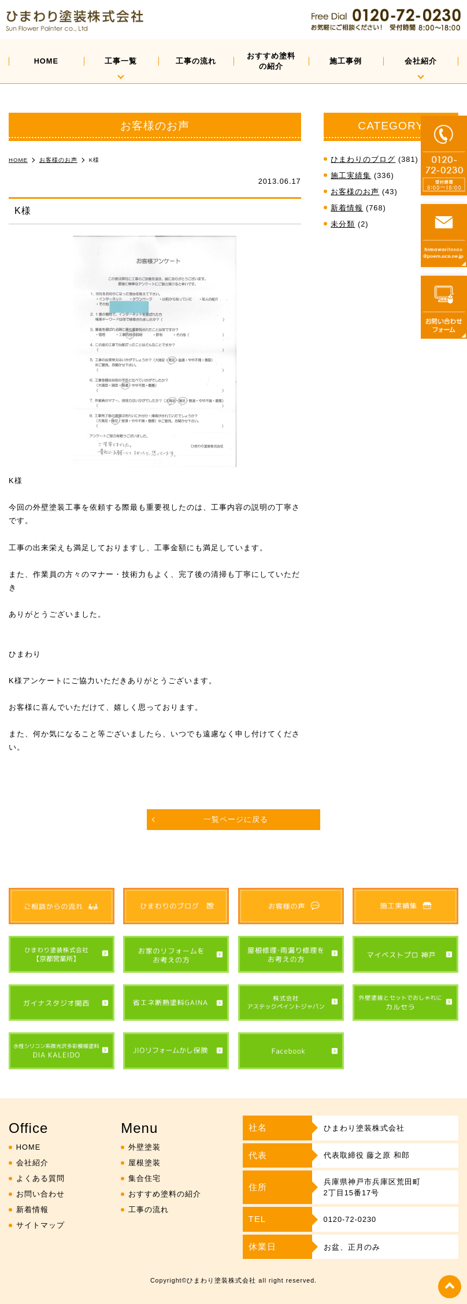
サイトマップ (40, 1225)
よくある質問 (40, 1178)
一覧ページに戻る (235, 819)
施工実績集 (351, 175)
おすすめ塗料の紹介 (271, 61)
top (449, 1286)
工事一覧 (121, 61)
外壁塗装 (144, 1147)
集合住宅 (144, 1178)
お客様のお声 (355, 191)
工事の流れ (196, 61)
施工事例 (345, 61)
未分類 (343, 224)
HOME (46, 61)
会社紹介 (421, 61)
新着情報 (347, 207)
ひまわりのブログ (363, 159)
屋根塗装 (144, 1162)
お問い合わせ (40, 1194)
